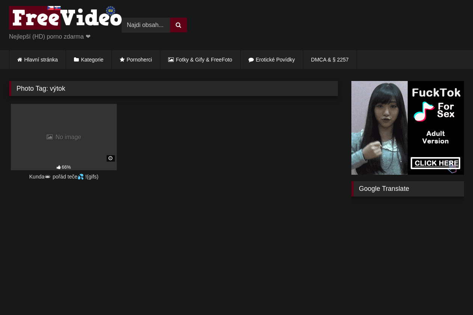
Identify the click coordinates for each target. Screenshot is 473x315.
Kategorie (92, 60)
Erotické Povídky (275, 60)
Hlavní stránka (41, 60)
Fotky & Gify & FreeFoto (204, 60)
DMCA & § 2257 (330, 60)
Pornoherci (139, 60)
